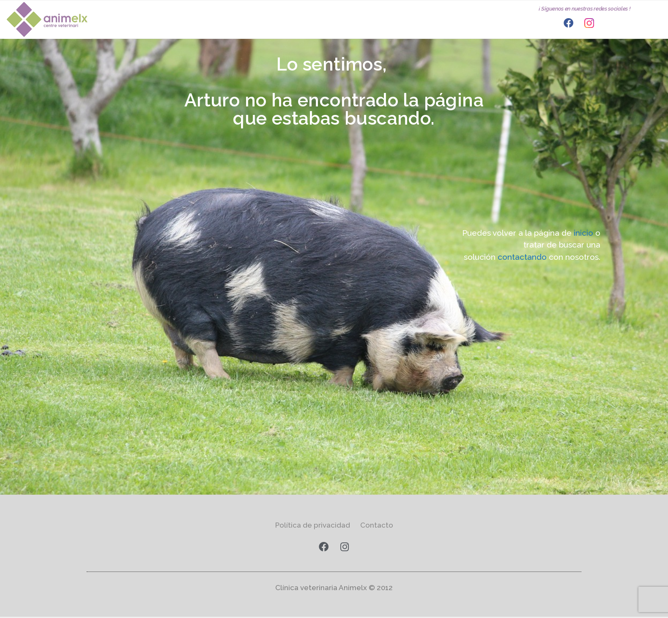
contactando (523, 256)
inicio (584, 232)
